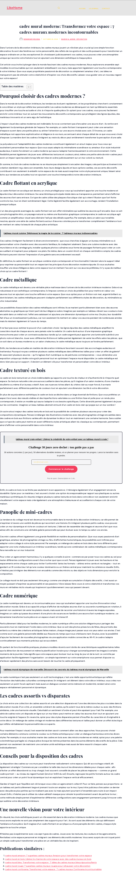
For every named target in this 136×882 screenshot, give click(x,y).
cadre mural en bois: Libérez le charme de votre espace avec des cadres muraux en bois (48, 859)
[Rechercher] (59, 8)
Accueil (82, 9)
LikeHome (15, 8)
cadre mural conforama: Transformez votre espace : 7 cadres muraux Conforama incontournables (53, 869)
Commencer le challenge (61, 469)
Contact (106, 9)
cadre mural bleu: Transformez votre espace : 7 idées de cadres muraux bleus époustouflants (51, 862)
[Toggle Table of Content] (28, 87)
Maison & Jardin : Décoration (74, 39)
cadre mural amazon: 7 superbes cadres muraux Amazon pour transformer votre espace (48, 855)
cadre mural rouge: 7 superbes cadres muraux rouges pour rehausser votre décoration (47, 866)
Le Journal (94, 9)
